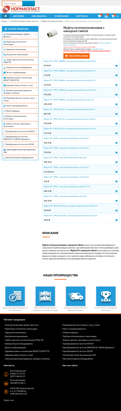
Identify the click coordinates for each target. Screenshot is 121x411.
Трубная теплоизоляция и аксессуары (15, 117)
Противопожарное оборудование (18, 157)
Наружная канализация (14, 49)
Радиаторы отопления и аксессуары (14, 43)
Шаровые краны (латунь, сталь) (18, 85)
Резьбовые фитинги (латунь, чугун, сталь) (19, 99)
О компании (61, 16)
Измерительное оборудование (17, 67)
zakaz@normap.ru (97, 49)
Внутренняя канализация (15, 54)
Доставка (18, 16)
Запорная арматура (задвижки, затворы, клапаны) (17, 91)
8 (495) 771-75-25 (17, 373)
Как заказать (39, 16)
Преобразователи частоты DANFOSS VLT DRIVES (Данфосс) (16, 137)
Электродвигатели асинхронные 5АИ (19, 150)
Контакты (81, 16)
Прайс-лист (9, 400)
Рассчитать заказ (76, 56)
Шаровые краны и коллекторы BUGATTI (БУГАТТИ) (17, 79)
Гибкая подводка (11, 111)
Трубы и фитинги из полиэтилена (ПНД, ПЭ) (18, 61)
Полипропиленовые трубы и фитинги (16, 35)
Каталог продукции (17, 29)
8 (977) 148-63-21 (17, 376)
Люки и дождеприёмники (15, 106)
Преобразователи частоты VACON (18, 144)
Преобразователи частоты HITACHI (19, 131)
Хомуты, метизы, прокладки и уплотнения (17, 125)
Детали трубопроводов (14, 72)
